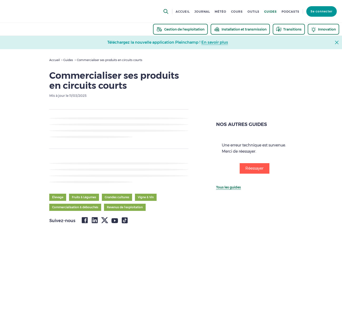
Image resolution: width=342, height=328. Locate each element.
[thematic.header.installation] (240, 29)
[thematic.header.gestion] (180, 29)
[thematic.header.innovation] (323, 29)
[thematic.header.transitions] (289, 29)
